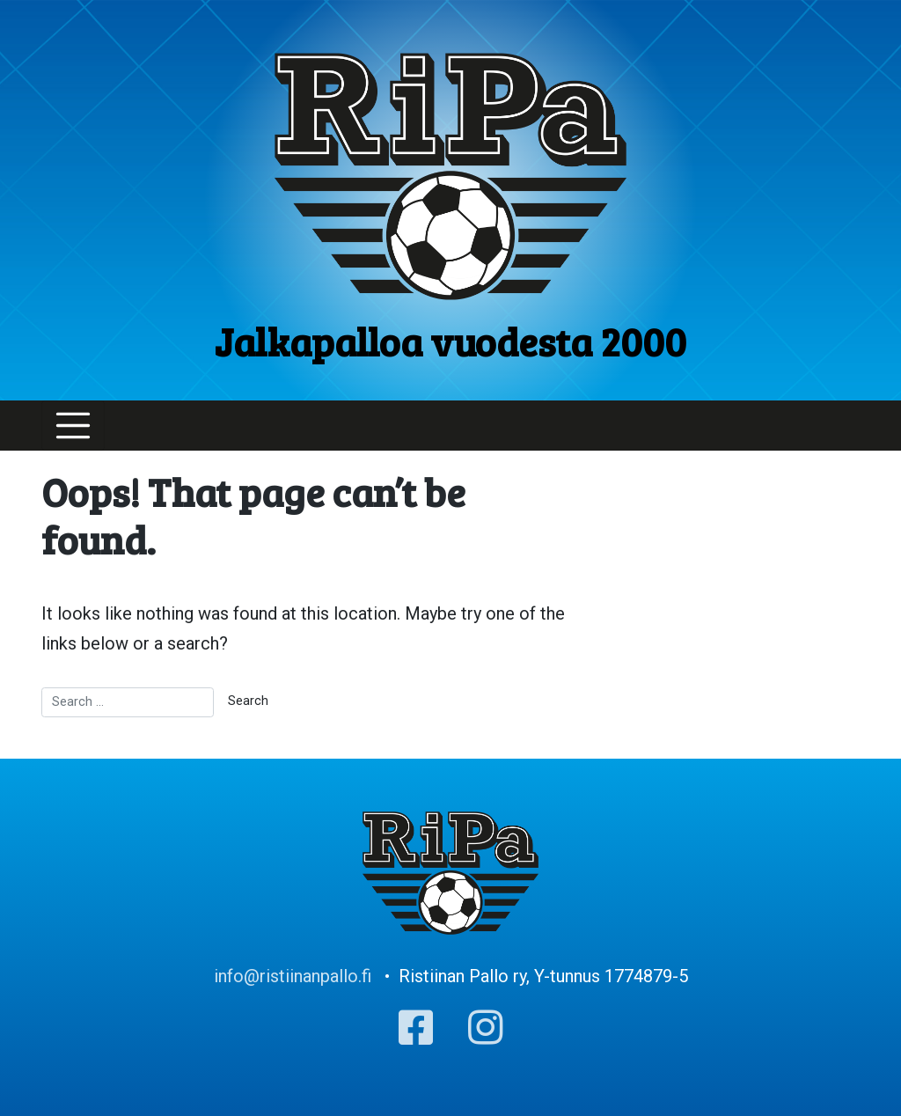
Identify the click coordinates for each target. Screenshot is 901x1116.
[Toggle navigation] (73, 426)
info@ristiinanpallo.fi (292, 976)
